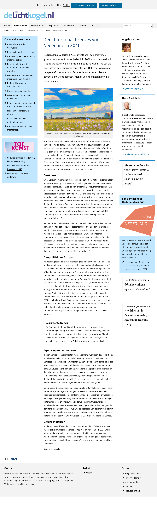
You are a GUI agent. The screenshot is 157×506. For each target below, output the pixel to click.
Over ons (83, 25)
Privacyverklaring (133, 478)
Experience (54, 25)
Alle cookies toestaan (84, 5)
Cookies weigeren (110, 5)
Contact (94, 25)
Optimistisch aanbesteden (19, 91)
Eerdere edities (38, 25)
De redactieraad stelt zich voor (21, 52)
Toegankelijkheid (133, 473)
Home (7, 25)
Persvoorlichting (132, 491)
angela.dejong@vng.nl (134, 88)
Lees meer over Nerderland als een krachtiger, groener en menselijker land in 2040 (139, 266)
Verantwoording (132, 482)
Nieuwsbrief (68, 25)
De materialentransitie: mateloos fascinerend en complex (18, 67)
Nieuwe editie (20, 25)
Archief (89, 473)
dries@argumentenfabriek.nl (137, 154)
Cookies (66, 5)
